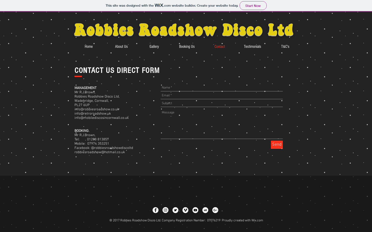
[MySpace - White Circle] (205, 210)
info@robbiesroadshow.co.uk (96, 109)
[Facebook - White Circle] (155, 210)
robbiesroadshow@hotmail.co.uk (99, 152)
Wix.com (257, 221)
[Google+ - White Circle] (215, 210)
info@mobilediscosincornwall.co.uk (101, 118)
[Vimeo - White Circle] (185, 210)
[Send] (277, 144)
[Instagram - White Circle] (165, 210)
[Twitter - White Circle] (175, 210)
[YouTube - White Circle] (195, 210)
